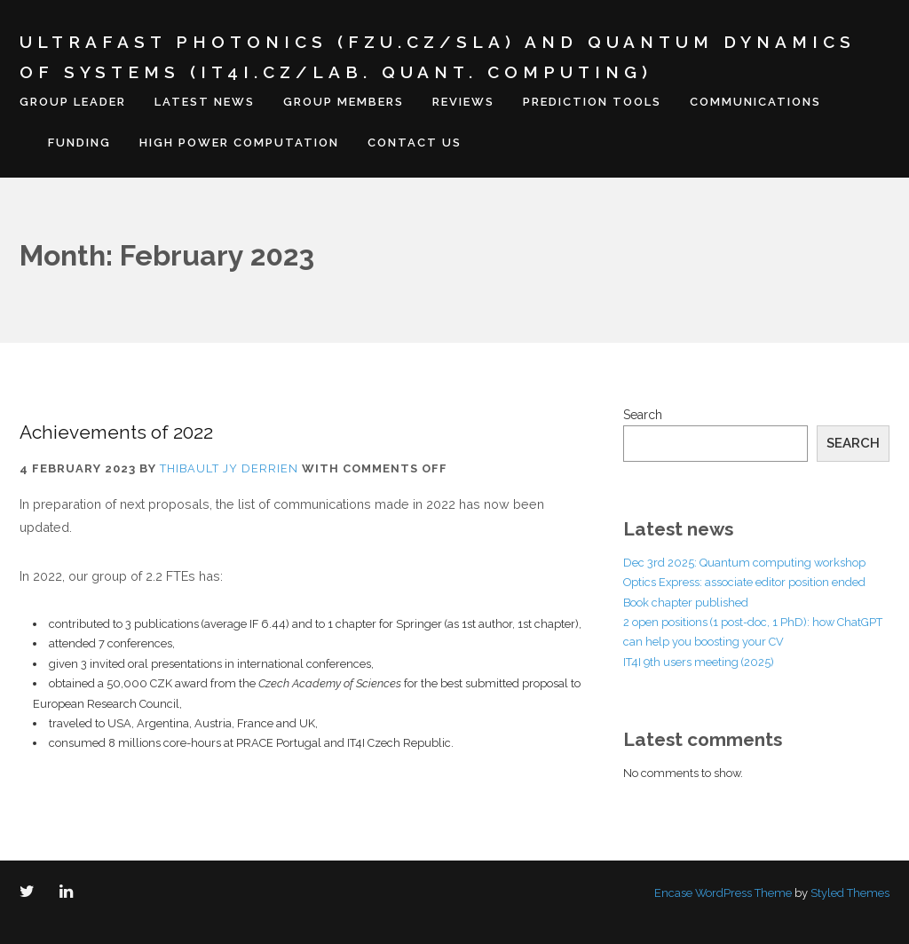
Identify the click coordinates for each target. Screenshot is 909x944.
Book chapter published (685, 602)
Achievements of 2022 (116, 432)
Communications (755, 101)
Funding (79, 142)
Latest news (204, 101)
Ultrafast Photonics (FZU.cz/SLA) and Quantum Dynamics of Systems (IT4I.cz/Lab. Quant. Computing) (438, 57)
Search (642, 415)
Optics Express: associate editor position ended (744, 582)
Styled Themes (849, 893)
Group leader (73, 101)
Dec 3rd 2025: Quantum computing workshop (744, 562)
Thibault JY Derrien (229, 468)
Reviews (463, 101)
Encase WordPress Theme (723, 893)
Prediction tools (592, 101)
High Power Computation (239, 142)
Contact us (415, 142)
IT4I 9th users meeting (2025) (698, 662)
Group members (343, 101)
